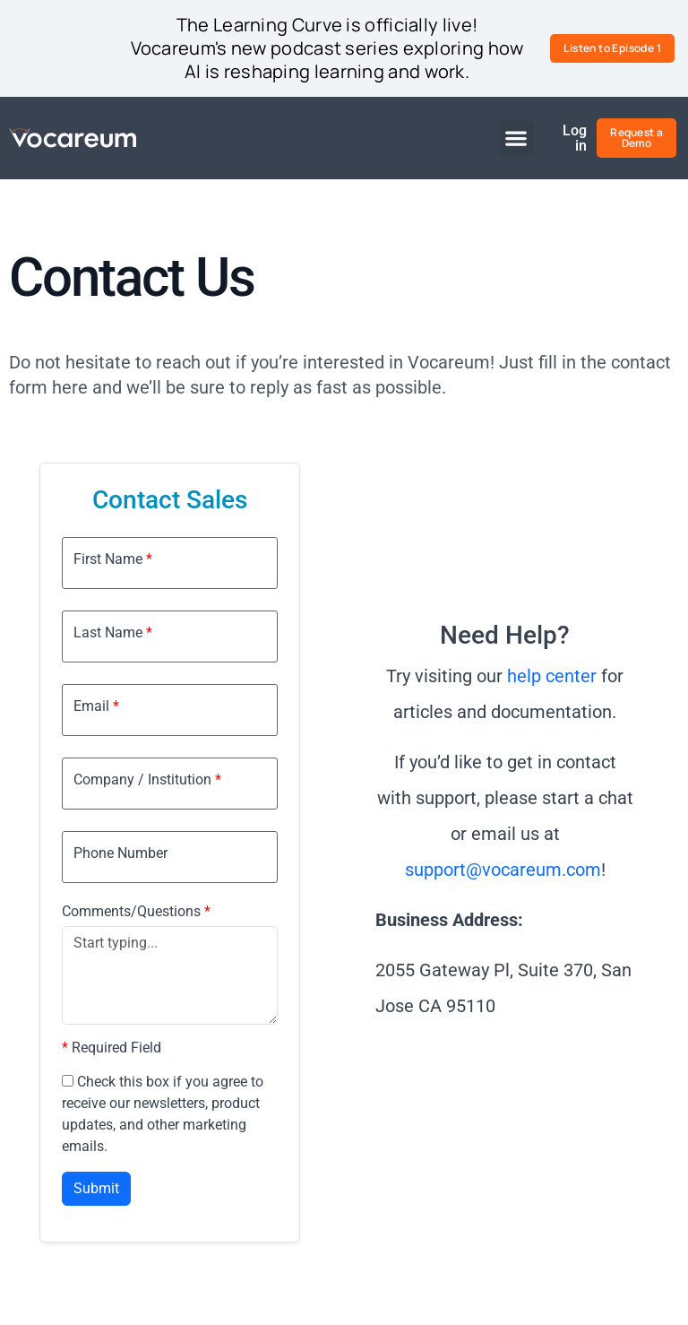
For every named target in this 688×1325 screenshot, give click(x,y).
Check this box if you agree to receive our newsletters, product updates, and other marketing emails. (162, 1114)
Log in (575, 138)
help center (552, 676)
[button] (516, 138)
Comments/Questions (136, 912)
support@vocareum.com (503, 869)
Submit (96, 1188)
